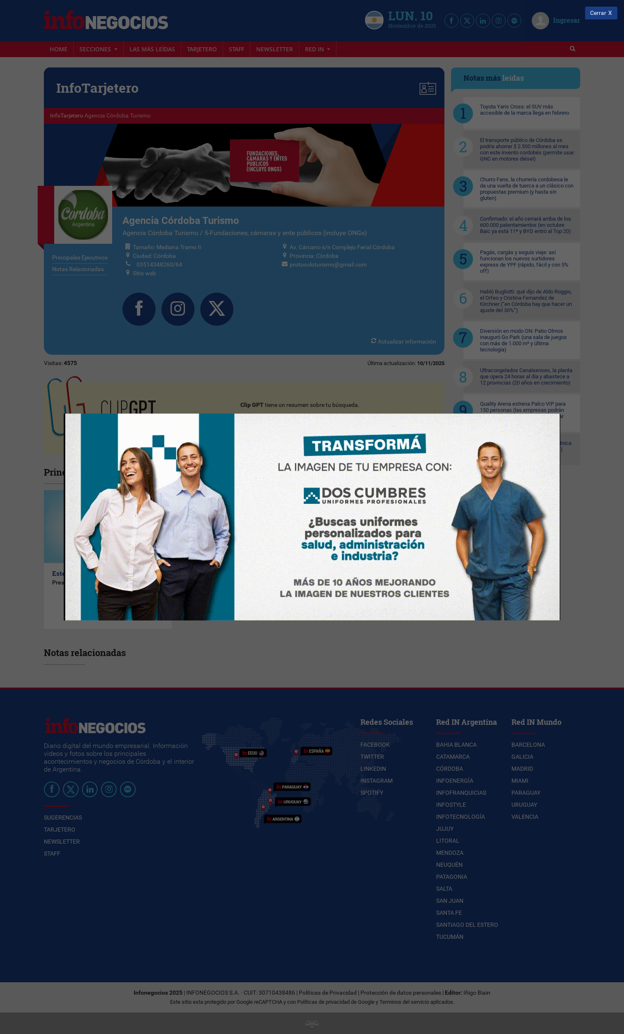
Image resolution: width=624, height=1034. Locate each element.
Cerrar (598, 13)
